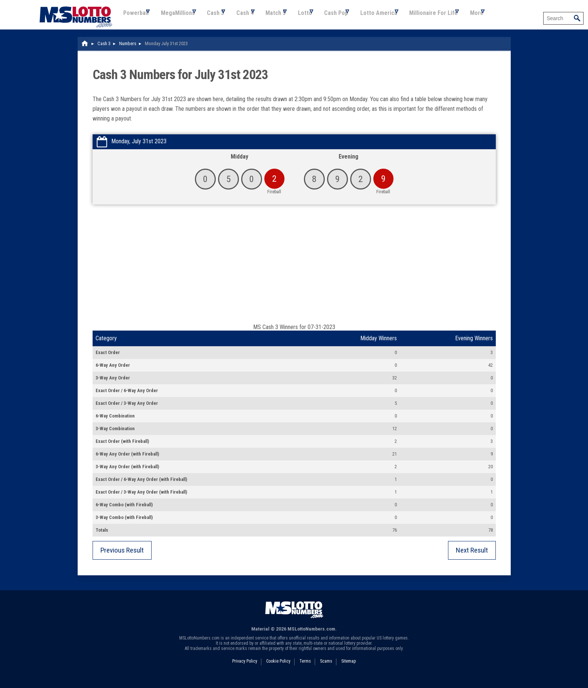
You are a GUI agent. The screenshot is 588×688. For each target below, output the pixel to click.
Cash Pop (365, 18)
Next (472, 558)
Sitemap (348, 669)
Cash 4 (259, 18)
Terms (305, 669)
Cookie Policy (278, 669)
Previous (122, 558)
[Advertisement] (294, 275)
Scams (326, 669)
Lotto (329, 18)
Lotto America (412, 18)
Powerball (137, 18)
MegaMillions (183, 18)
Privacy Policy (244, 669)
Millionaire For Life (472, 18)
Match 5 (295, 18)
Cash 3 (225, 18)
